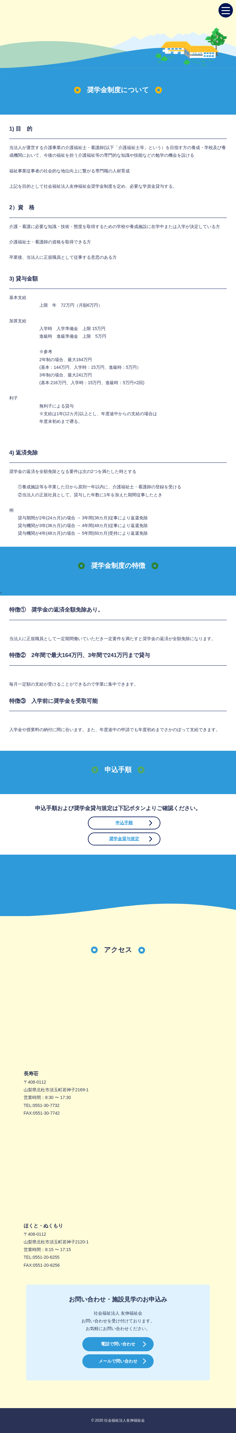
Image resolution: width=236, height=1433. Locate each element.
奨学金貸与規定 (124, 838)
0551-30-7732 (46, 1105)
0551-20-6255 (46, 1257)
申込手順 (124, 822)
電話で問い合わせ (118, 1343)
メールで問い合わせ (118, 1361)
